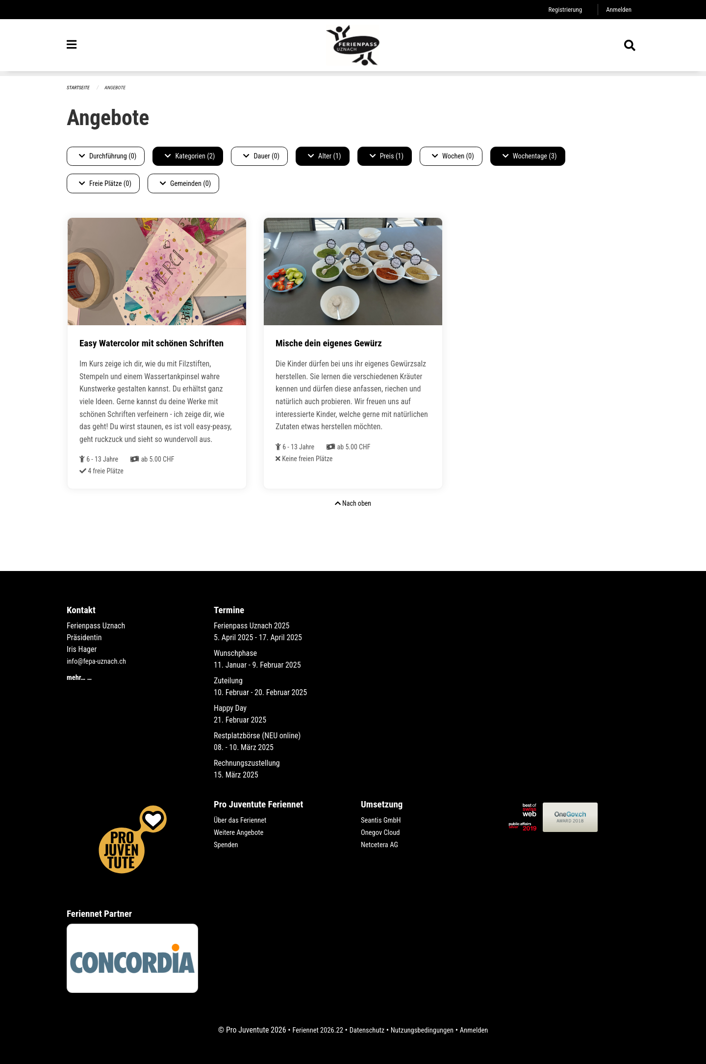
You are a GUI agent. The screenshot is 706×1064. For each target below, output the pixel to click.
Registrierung (561, 9)
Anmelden (617, 9)
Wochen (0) (453, 157)
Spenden (227, 844)
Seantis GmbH (383, 820)
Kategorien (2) (190, 157)
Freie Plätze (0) (105, 184)
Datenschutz (365, 1030)
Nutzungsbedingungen (424, 1030)
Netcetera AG (381, 844)
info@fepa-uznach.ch (99, 661)
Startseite (79, 88)
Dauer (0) (261, 157)
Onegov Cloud (382, 832)
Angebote (118, 88)
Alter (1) (324, 157)
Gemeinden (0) (185, 184)
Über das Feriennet (243, 820)
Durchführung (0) (107, 157)
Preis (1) (386, 157)
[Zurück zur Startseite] (353, 48)
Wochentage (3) (530, 157)
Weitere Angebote (241, 832)
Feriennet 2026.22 (311, 1030)
